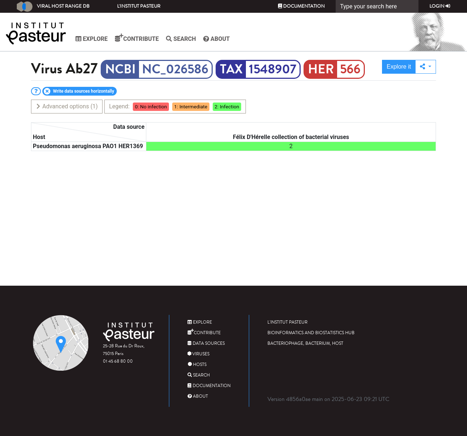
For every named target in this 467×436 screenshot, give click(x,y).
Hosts (197, 365)
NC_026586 (175, 69)
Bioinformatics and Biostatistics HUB (311, 333)
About (216, 38)
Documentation (301, 6)
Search (181, 38)
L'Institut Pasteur (139, 6)
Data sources (206, 343)
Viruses (198, 354)
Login (439, 6)
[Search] (377, 6)
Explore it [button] (399, 66)
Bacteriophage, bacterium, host (305, 343)
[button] (425, 67)
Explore (92, 38)
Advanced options (66, 106)
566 (350, 69)
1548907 (272, 69)
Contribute (137, 38)
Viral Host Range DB (53, 6)
